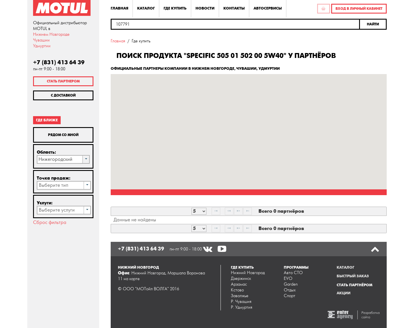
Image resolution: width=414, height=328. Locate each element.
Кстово (237, 290)
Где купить (175, 8)
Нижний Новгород (248, 272)
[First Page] (216, 211)
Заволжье (239, 295)
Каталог (146, 8)
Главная (119, 8)
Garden (291, 284)
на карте (132, 278)
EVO (288, 278)
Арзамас (239, 284)
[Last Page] (247, 211)
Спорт (289, 295)
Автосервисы (268, 8)
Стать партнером (63, 81)
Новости (204, 8)
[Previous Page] (229, 211)
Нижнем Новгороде (51, 34)
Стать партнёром (354, 285)
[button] (373, 24)
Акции (343, 293)
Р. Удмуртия (241, 307)
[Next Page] (238, 211)
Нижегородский (55, 159)
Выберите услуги (57, 210)
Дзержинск (241, 278)
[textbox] (235, 24)
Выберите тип (53, 185)
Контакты (234, 8)
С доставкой (63, 95)
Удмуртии (42, 46)
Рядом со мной (63, 135)
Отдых (290, 290)
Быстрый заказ (353, 276)
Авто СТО (293, 272)
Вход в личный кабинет (359, 9)
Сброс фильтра (49, 222)
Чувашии (41, 40)
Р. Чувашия (241, 301)
